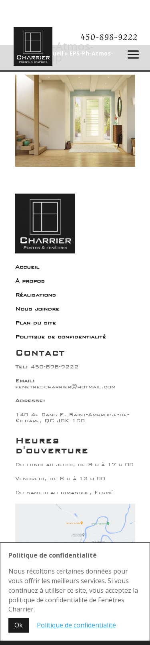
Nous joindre (37, 309)
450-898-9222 (109, 37)
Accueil (27, 267)
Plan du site (35, 323)
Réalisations (35, 295)
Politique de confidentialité (60, 337)
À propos (30, 281)
